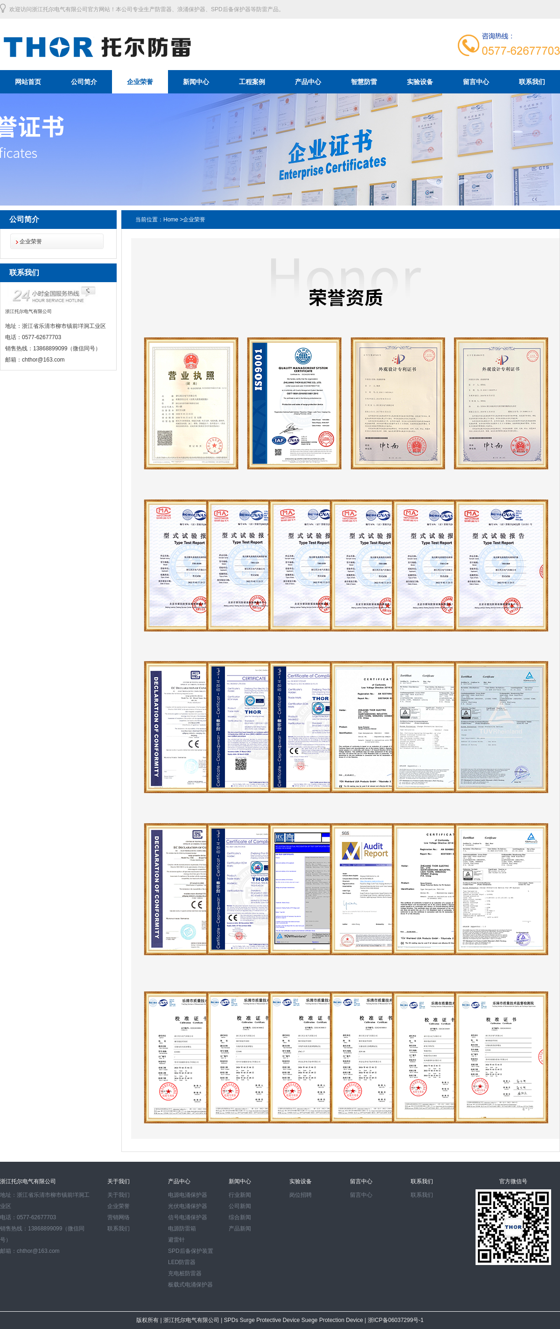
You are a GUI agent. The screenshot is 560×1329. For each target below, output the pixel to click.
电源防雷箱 (182, 1228)
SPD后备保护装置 (190, 1251)
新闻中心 (196, 81)
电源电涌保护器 (187, 1195)
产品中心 (308, 81)
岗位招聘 (300, 1195)
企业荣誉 (140, 81)
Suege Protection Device (332, 1320)
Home (170, 219)
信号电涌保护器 (187, 1217)
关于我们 (118, 1195)
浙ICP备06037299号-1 (394, 1320)
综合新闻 (240, 1217)
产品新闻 (240, 1228)
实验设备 (420, 81)
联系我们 (532, 81)
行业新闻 (240, 1195)
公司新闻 (240, 1206)
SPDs (232, 1320)
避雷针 (176, 1240)
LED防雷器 (182, 1262)
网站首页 (28, 81)
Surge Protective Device (270, 1320)
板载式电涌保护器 (190, 1284)
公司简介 (84, 81)
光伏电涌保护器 (187, 1206)
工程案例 (252, 81)
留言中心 (476, 81)
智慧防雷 (364, 81)
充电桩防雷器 (185, 1273)
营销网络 (118, 1217)
